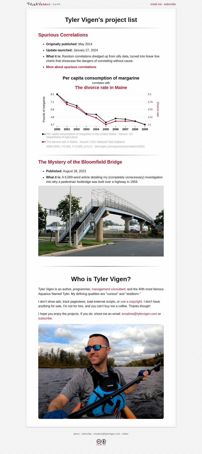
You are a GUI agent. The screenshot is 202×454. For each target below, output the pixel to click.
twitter (125, 433)
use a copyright (131, 301)
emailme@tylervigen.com (139, 313)
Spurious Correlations (63, 34)
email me (156, 4)
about (76, 433)
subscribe (170, 4)
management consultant (108, 289)
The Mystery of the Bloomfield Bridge (80, 162)
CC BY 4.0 (101, 442)
